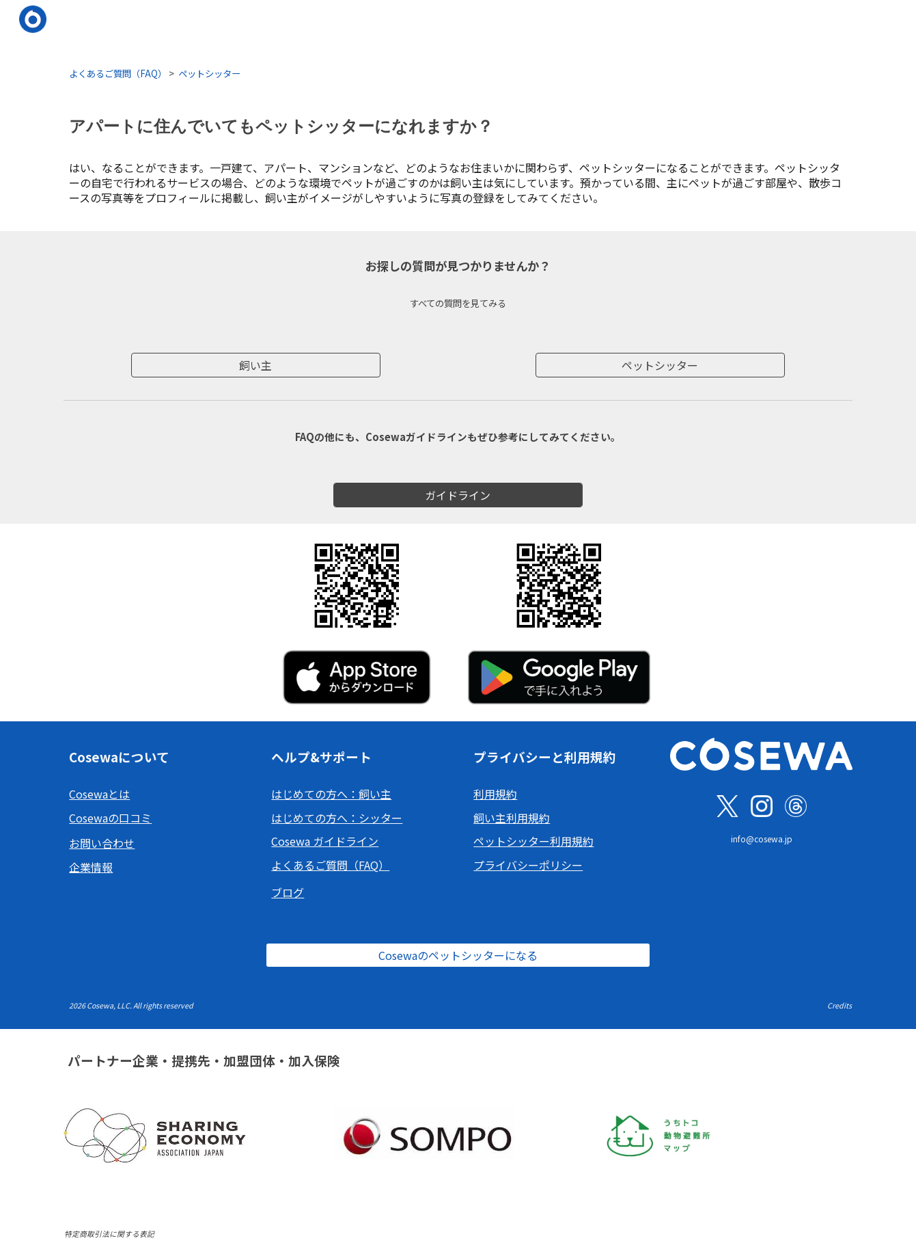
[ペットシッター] (660, 365)
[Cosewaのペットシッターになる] (457, 955)
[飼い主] (256, 365)
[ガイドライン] (458, 495)
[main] (458, 72)
